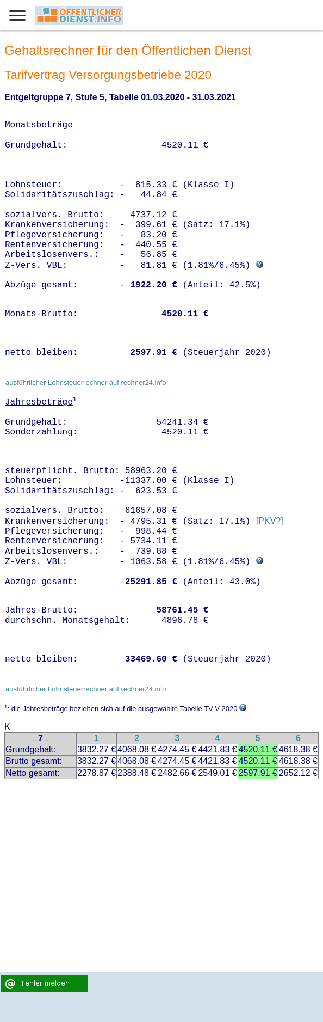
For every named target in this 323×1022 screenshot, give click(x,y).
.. (34, 739)
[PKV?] (269, 521)
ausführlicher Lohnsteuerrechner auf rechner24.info (85, 382)
